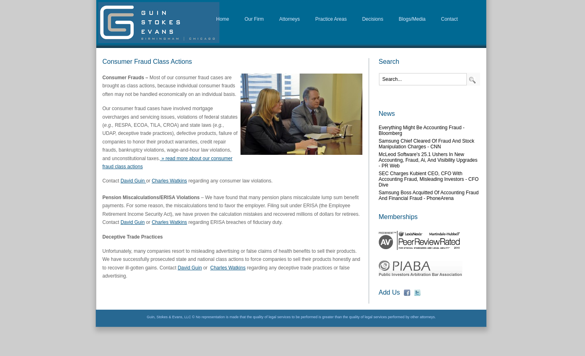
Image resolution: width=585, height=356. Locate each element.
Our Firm (254, 19)
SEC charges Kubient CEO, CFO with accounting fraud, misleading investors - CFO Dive (429, 179)
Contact (449, 19)
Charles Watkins (169, 181)
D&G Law (158, 22)
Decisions (372, 19)
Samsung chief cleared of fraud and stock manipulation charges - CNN (426, 144)
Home (222, 19)
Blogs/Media (412, 19)
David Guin (133, 181)
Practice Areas (331, 19)
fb (407, 292)
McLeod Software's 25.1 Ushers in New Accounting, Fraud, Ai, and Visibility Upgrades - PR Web (428, 160)
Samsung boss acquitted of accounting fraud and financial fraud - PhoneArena (429, 195)
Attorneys (289, 19)
